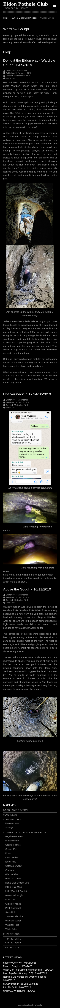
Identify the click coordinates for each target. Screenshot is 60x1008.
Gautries (9, 870)
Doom (8, 853)
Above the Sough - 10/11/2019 (27, 589)
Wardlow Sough (13, 920)
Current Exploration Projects (25, 832)
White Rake (11, 929)
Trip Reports (12, 939)
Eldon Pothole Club (25, 4)
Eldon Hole (10, 861)
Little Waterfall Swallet (16, 891)
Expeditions (11, 934)
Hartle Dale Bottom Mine (17, 883)
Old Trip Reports (13, 942)
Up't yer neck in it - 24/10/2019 (27, 394)
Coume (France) (13, 845)
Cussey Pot (11, 849)
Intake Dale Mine (13, 887)
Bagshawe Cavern (15, 810)
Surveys (9, 827)
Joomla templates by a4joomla (30, 1005)
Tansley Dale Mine (14, 916)
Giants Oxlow (11, 874)
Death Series (11, 857)
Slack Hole (10, 912)
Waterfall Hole (12, 925)
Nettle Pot (10, 899)
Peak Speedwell (13, 908)
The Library (11, 947)
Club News (10, 815)
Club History (12, 819)
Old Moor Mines (13, 904)
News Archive (12, 823)
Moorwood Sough (14, 895)
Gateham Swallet (13, 866)
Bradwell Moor (12, 840)
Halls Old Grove (13, 878)
